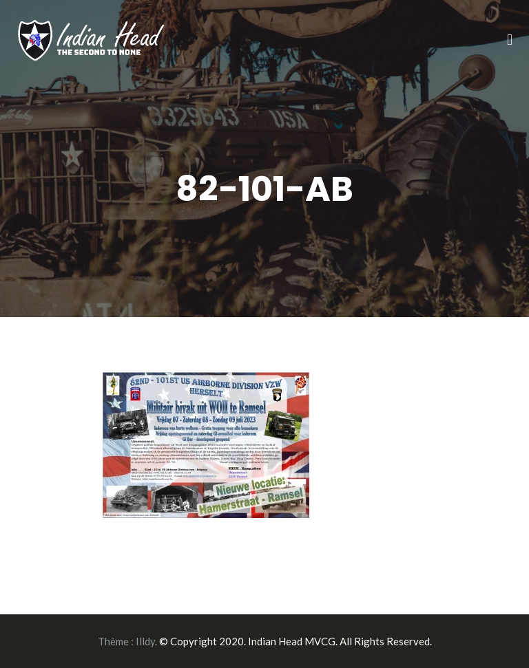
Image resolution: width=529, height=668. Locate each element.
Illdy (145, 641)
